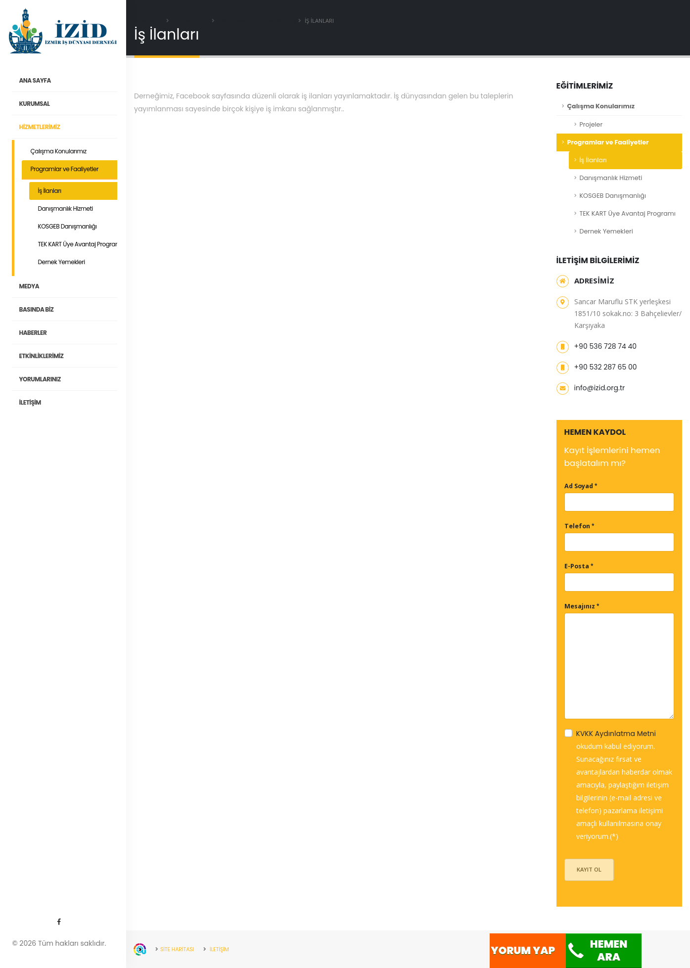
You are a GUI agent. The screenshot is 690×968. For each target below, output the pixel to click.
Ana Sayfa (149, 21)
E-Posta (576, 566)
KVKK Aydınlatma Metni (616, 733)
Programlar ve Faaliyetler (64, 169)
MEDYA (73, 286)
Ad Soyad (578, 486)
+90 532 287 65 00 (605, 367)
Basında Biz (73, 309)
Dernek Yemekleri (61, 262)
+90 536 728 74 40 (605, 346)
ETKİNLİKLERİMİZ (73, 356)
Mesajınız (579, 606)
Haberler (73, 332)
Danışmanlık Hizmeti (65, 208)
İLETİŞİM (73, 402)
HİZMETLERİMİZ (73, 127)
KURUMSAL (73, 103)
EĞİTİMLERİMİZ (191, 21)
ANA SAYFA (73, 80)
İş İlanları (49, 190)
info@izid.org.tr (599, 388)
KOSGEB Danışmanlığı (67, 226)
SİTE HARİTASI (178, 949)
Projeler (591, 124)
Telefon (577, 526)
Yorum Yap (523, 950)
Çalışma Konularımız (59, 151)
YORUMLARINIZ (73, 379)
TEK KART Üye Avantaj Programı (80, 244)
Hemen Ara (596, 950)
